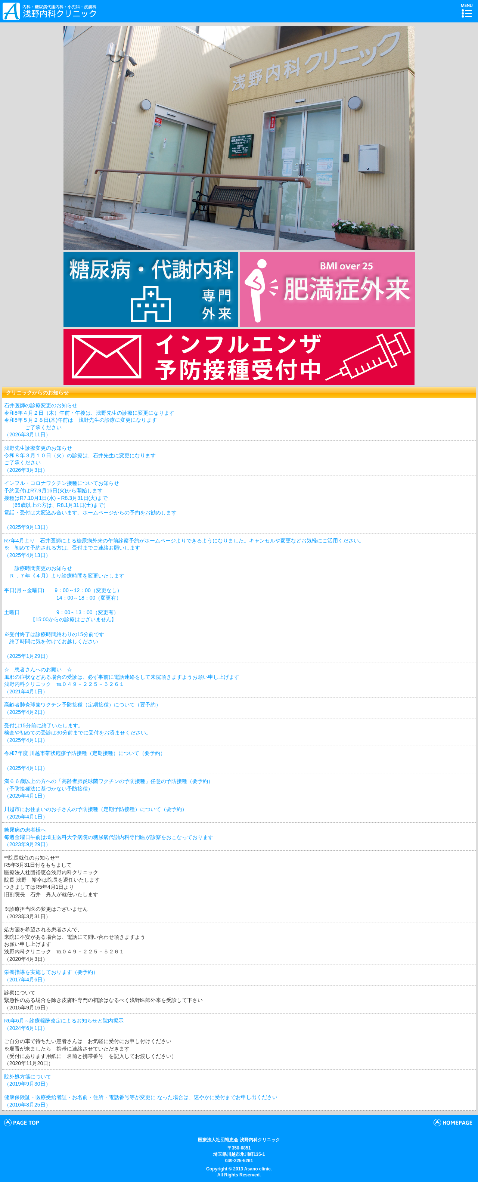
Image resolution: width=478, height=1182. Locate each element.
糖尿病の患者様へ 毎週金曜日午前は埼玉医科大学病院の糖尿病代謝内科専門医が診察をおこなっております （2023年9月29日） (108, 837)
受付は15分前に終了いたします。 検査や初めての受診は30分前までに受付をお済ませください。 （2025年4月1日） (77, 732)
